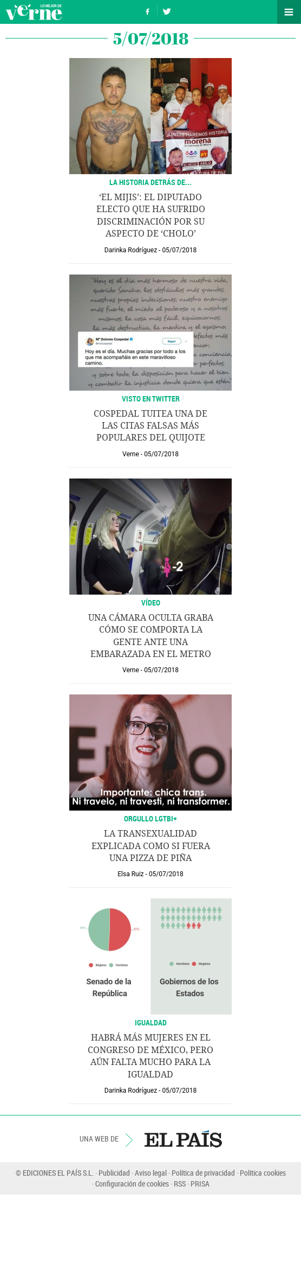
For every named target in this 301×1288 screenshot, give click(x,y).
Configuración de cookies (132, 1183)
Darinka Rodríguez (130, 250)
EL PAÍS (183, 1138)
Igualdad (151, 1022)
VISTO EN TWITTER (151, 398)
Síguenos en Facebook (148, 10)
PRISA (200, 1183)
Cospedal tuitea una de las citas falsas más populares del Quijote (150, 426)
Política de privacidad (203, 1173)
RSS (180, 1183)
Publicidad (114, 1173)
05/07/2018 (179, 250)
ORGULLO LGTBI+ (150, 818)
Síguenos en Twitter (167, 10)
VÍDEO (150, 602)
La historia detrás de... (150, 182)
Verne (33, 12)
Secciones (289, 12)
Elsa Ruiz (130, 874)
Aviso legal (151, 1173)
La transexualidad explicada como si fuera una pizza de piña (150, 845)
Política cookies (263, 1173)
